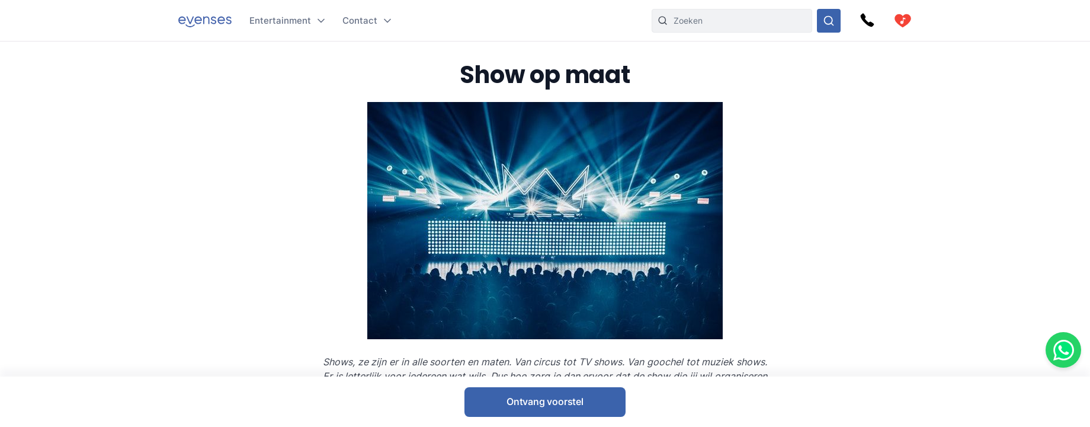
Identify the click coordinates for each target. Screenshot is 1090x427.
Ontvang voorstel (545, 401)
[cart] (903, 21)
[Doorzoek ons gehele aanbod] (829, 21)
